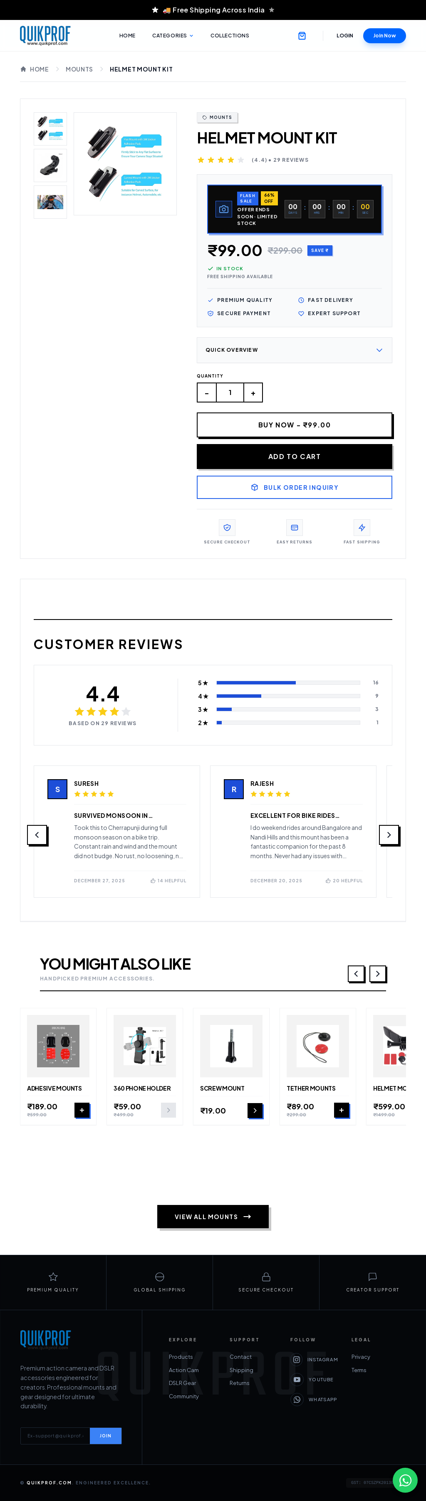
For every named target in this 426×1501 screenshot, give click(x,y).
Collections (230, 35)
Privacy (299, 1357)
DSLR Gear (182, 1383)
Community (184, 1396)
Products (181, 1357)
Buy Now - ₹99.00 (294, 425)
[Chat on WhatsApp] (405, 1480)
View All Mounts (213, 1217)
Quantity (210, 376)
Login (345, 35)
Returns (240, 1383)
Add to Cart (294, 456)
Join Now (384, 35)
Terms (297, 1370)
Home (127, 35)
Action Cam (184, 1370)
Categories (173, 35)
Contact (241, 1357)
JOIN (105, 1435)
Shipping (241, 1370)
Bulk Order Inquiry (294, 488)
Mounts (79, 69)
